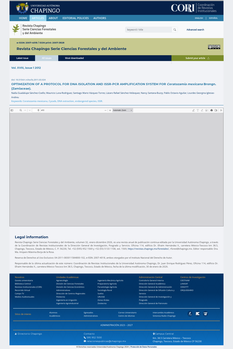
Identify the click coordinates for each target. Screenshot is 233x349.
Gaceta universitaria (24, 280)
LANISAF (184, 283)
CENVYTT (184, 287)
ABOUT (53, 18)
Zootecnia (102, 303)
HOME (23, 18)
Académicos (54, 315)
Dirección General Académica (152, 283)
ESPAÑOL (213, 18)
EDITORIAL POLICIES (76, 18)
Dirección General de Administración (155, 287)
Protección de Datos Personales (143, 347)
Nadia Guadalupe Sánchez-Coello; (28, 92)
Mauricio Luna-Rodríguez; (59, 92)
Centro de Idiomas (126, 315)
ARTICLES (38, 18)
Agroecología (62, 280)
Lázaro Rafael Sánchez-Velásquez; (123, 92)
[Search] (148, 29)
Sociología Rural (105, 290)
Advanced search (195, 29)
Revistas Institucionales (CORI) (28, 287)
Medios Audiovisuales (24, 296)
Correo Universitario (127, 312)
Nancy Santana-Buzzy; (152, 92)
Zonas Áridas (103, 300)
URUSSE (101, 296)
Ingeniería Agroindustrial (67, 303)
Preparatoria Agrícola (107, 283)
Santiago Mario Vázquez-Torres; (89, 92)
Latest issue (22, 58)
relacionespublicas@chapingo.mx (105, 341)
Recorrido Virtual (22, 290)
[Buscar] (175, 29)
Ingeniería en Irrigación (66, 300)
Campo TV (19, 293)
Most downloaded (74, 58)
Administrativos (91, 315)
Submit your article (197, 58)
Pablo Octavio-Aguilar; (176, 92)
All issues (46, 58)
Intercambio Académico (163, 312)
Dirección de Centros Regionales (70, 293)
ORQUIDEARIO (186, 290)
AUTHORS (99, 18)
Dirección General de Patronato (153, 303)
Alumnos (53, 312)
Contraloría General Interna (151, 280)
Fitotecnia (60, 296)
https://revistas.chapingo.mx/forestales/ (148, 248)
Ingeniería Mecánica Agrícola (110, 280)
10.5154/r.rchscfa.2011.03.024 (31, 79)
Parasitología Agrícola (107, 287)
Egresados (88, 312)
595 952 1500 (93, 337)
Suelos (101, 293)
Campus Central (163, 333)
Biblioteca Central (23, 283)
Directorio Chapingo (28, 333)
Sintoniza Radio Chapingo (164, 315)
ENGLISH (199, 18)
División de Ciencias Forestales (70, 283)
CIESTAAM (184, 280)
